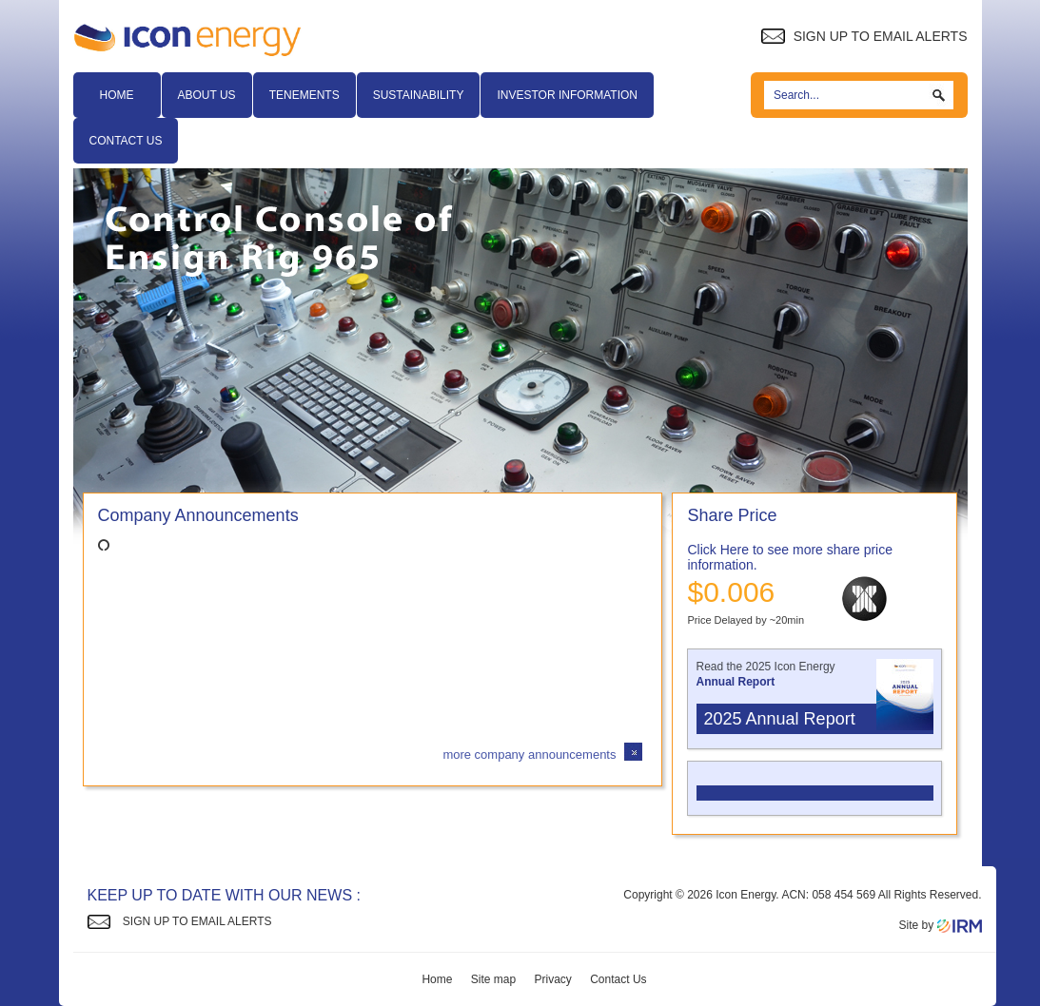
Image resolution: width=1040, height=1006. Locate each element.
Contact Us (126, 140)
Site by (939, 925)
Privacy (553, 979)
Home (117, 95)
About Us (207, 95)
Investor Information (567, 95)
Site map (493, 979)
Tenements (304, 95)
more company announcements (529, 754)
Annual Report (736, 681)
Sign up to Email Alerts (864, 36)
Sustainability (418, 95)
